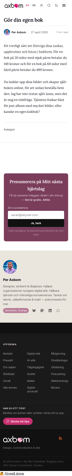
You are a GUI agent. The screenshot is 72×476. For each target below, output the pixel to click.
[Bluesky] (34, 310)
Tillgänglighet (35, 367)
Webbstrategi (59, 380)
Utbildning (57, 367)
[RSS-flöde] (60, 438)
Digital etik (33, 353)
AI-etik (31, 360)
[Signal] (58, 310)
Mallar (31, 380)
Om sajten (9, 367)
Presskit (8, 360)
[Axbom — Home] (14, 5)
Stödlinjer (9, 373)
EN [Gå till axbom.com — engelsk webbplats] (34, 5)
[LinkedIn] (50, 310)
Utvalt (7, 380)
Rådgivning (58, 353)
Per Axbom (12, 280)
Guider (31, 373)
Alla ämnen (10, 387)
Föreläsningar (59, 360)
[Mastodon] (42, 310)
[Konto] (41, 5)
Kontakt (8, 353)
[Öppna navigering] (63, 5)
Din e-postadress (18, 207)
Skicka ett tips (18, 421)
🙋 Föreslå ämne (12, 473)
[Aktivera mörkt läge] (56, 5)
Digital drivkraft (32, 389)
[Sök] (49, 5)
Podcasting (58, 373)
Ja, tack (36, 223)
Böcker (55, 387)
